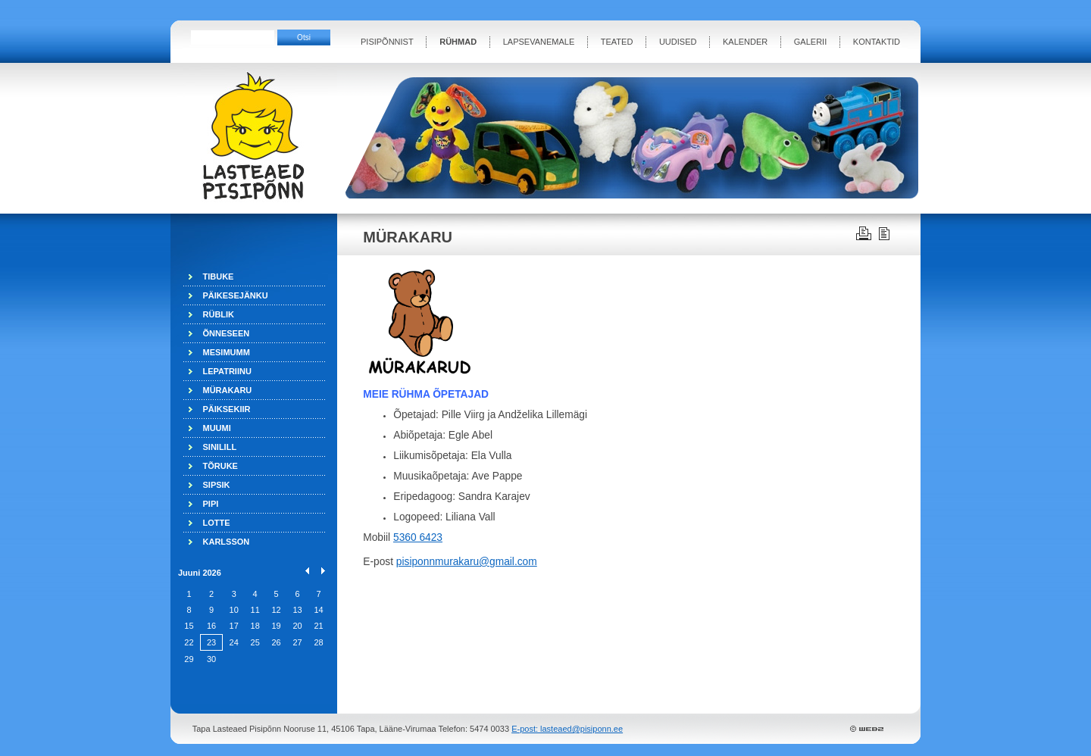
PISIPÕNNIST (387, 41)
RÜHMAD (458, 41)
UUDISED (678, 41)
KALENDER (745, 41)
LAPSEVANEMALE (539, 41)
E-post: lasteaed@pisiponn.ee (567, 728)
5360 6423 (417, 537)
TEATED (617, 41)
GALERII (810, 41)
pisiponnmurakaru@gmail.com (466, 561)
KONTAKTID (876, 41)
